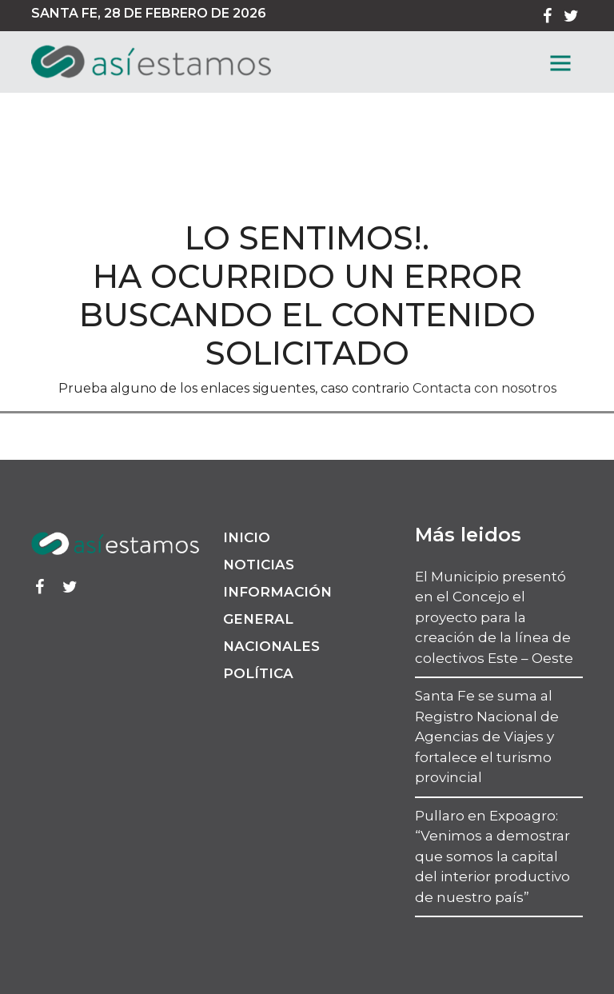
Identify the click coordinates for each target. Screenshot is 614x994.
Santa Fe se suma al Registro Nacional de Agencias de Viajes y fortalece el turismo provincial (487, 736)
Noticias (258, 565)
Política (258, 673)
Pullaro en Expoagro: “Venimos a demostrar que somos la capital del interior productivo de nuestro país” (492, 856)
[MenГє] (560, 63)
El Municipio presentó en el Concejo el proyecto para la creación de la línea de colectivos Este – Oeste (494, 617)
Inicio (246, 537)
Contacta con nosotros (484, 388)
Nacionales (271, 646)
